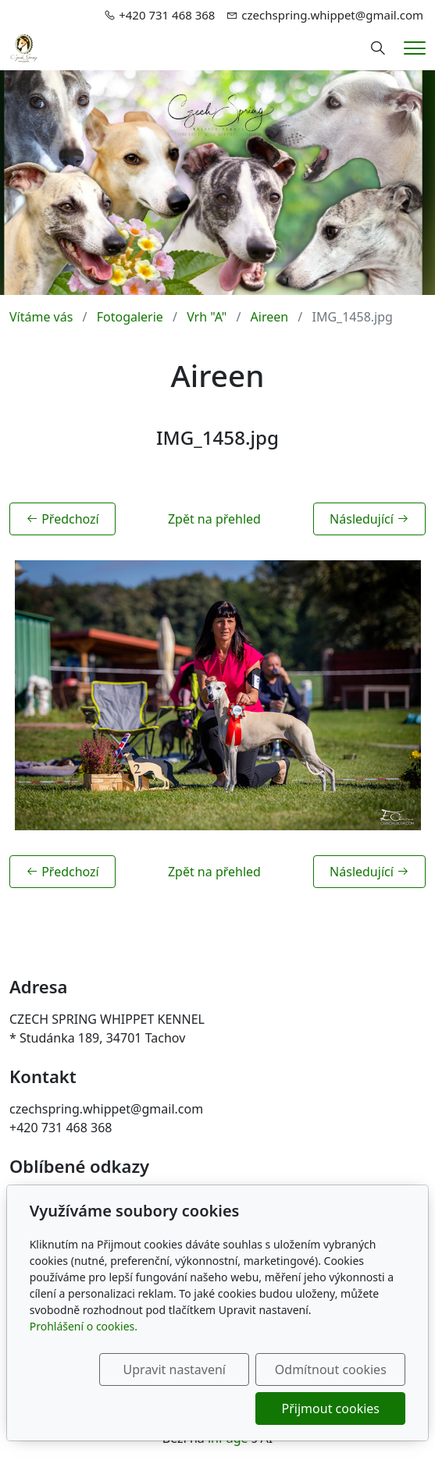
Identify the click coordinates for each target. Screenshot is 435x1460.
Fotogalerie (130, 316)
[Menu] (415, 48)
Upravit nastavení (174, 1369)
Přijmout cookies (331, 1408)
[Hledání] (378, 48)
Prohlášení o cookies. (83, 1326)
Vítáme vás (41, 316)
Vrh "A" (206, 316)
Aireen (270, 316)
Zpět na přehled (214, 519)
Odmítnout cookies (331, 1369)
